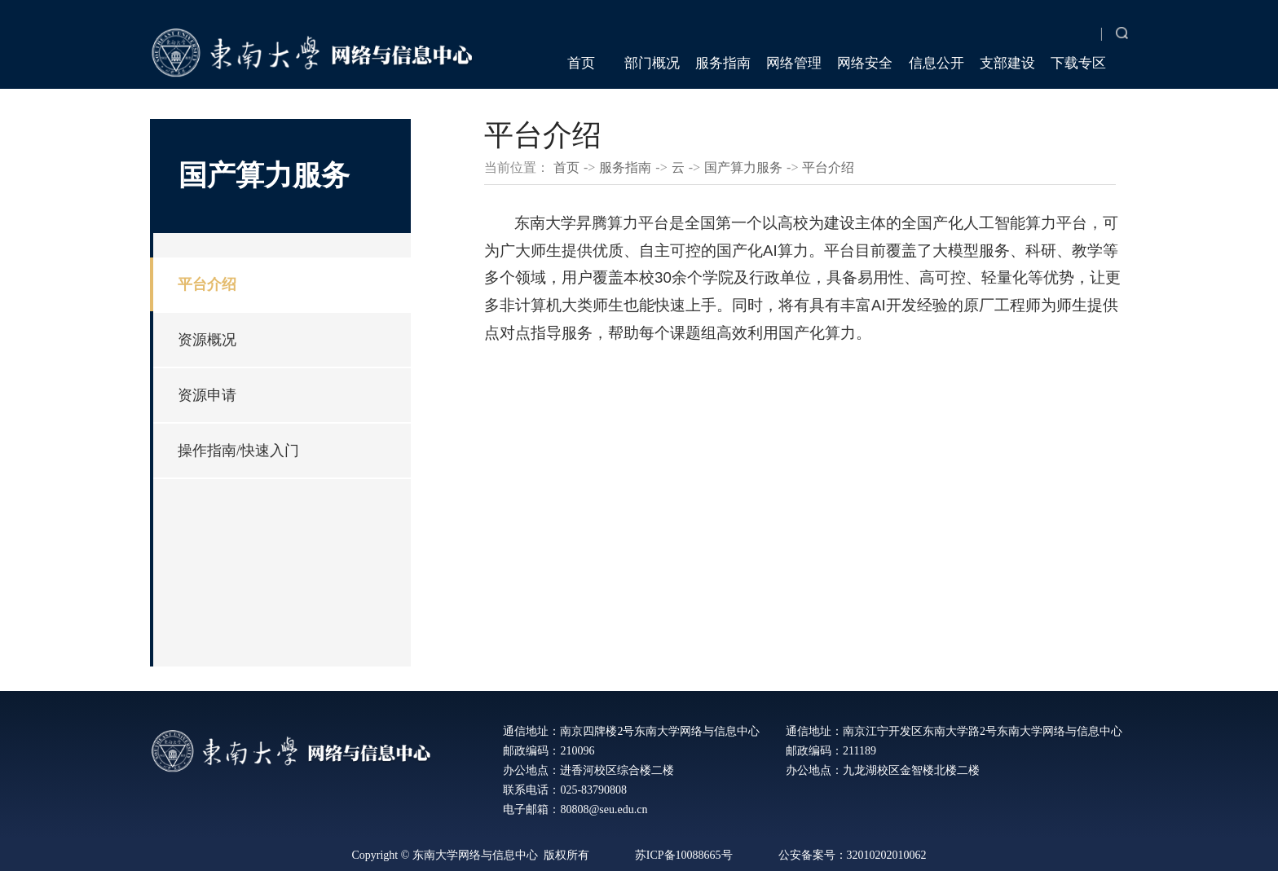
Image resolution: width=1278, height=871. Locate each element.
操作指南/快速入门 (238, 450)
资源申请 (207, 395)
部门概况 (652, 63)
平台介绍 (207, 284)
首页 (581, 63)
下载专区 (1078, 63)
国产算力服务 (743, 167)
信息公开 (936, 63)
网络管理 (794, 63)
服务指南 (723, 63)
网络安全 (864, 63)
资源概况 (207, 340)
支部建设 (1007, 63)
